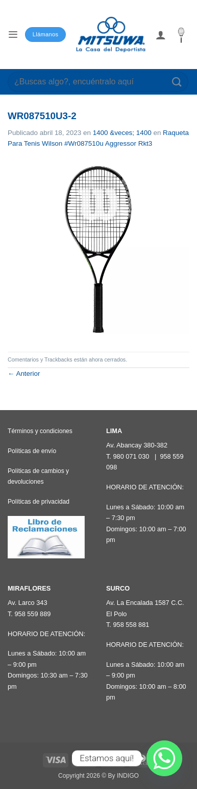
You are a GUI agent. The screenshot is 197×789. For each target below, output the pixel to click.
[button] (13, 34)
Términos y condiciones (40, 431)
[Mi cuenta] (161, 35)
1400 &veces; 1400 (122, 133)
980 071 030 (131, 456)
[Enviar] (177, 82)
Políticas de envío (32, 451)
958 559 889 (32, 614)
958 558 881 (131, 624)
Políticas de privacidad (38, 501)
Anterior (24, 373)
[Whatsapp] (164, 758)
